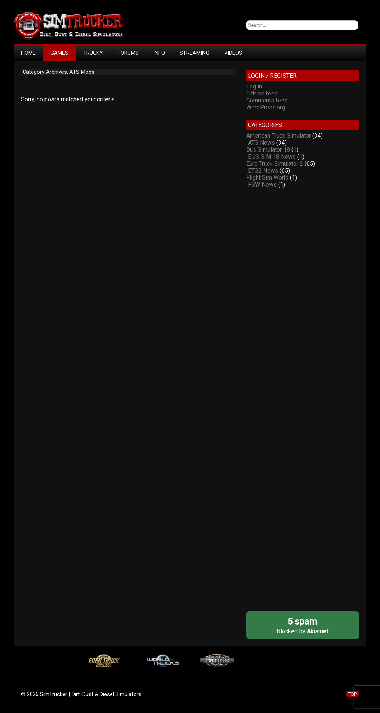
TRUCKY (93, 53)
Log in (254, 86)
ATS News (261, 142)
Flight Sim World (267, 177)
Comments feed (267, 100)
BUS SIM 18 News (272, 156)
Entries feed (262, 93)
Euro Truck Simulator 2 (274, 163)
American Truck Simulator (278, 135)
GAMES (59, 53)
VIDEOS (233, 53)
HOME (28, 53)
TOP (352, 694)
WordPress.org (265, 107)
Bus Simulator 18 (268, 149)
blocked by (303, 625)
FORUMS (128, 53)
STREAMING (194, 53)
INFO (159, 53)
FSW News (262, 184)
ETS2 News (263, 170)
